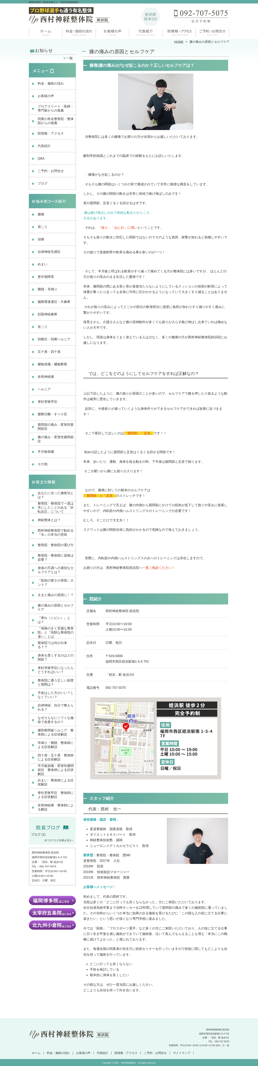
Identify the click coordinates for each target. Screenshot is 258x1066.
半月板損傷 (46, 451)
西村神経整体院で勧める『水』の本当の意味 (56, 532)
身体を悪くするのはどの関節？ (56, 657)
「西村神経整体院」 (128, 1063)
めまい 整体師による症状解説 (56, 782)
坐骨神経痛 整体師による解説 (56, 807)
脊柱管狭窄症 (47, 401)
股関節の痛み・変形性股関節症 (56, 426)
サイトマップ (181, 1053)
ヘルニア (44, 389)
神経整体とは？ (49, 520)
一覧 (69, 58)
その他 (42, 464)
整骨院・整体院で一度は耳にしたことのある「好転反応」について (56, 507)
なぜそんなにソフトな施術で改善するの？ (56, 720)
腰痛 (41, 214)
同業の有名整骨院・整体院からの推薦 (56, 121)
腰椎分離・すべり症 (52, 414)
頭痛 (41, 239)
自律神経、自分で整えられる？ (56, 707)
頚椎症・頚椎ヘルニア (54, 339)
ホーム (45, 32)
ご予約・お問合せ (212, 32)
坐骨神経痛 (46, 376)
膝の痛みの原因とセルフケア (56, 607)
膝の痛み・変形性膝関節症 (56, 439)
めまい (42, 264)
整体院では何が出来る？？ (52, 645)
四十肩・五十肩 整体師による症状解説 (56, 757)
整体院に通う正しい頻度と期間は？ (56, 682)
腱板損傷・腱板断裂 (52, 364)
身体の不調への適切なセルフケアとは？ (56, 570)
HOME (179, 41)
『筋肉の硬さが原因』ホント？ (56, 582)
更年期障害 (46, 276)
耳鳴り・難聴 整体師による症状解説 (56, 745)
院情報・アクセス (179, 32)
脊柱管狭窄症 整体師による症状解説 (56, 795)
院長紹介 (145, 32)
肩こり (42, 227)
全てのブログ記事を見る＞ (59, 840)
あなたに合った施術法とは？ (56, 495)
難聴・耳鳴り (47, 289)
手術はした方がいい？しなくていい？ (56, 695)
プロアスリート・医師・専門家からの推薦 (56, 108)
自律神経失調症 (49, 251)
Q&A (41, 158)
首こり (42, 326)
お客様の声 (112, 32)
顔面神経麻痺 (47, 314)
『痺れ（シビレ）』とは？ (54, 620)
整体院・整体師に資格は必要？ (56, 557)
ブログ (42, 183)
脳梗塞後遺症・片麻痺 (54, 301)
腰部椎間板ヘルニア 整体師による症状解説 (56, 732)
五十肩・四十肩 (49, 351)
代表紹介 (44, 146)
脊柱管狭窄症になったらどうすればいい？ (56, 670)
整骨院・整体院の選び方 (56, 545)
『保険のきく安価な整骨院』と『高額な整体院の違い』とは (56, 632)
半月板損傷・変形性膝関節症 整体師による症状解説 (56, 770)
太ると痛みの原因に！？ (56, 595)
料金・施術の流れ (79, 32)
